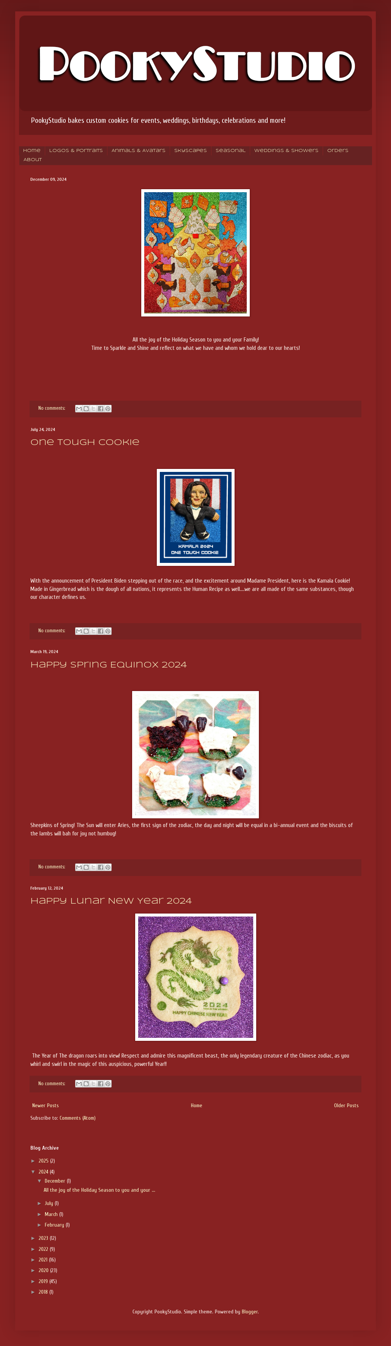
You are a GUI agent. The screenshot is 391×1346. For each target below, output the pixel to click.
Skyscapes (190, 151)
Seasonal (231, 151)
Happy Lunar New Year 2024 (111, 901)
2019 (44, 1281)
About (33, 160)
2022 (44, 1249)
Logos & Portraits (76, 151)
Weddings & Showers (286, 151)
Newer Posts (45, 1105)
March (52, 1214)
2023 (44, 1238)
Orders (337, 151)
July (50, 1203)
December (56, 1181)
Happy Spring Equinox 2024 (108, 665)
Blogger (250, 1311)
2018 (44, 1292)
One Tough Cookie (85, 443)
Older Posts (346, 1105)
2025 (44, 1161)
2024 (44, 1172)
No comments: (52, 408)
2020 (44, 1270)
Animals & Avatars (139, 151)
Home (32, 151)
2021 (44, 1260)
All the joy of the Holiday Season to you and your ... (99, 1190)
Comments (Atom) (78, 1118)
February (55, 1225)
